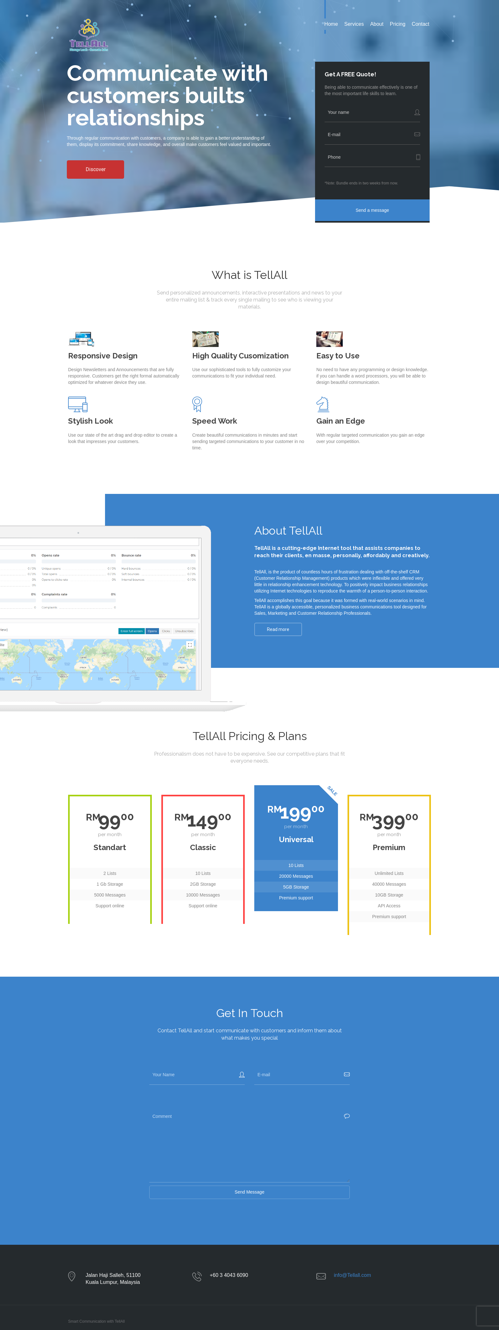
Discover (96, 169)
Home (331, 24)
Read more (278, 629)
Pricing (397, 24)
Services (354, 24)
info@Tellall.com (352, 1275)
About (376, 24)
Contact (420, 24)
